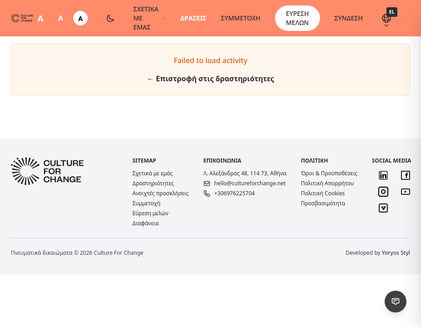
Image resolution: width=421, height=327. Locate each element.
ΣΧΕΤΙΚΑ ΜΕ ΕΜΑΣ (149, 18)
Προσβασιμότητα (323, 203)
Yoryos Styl (396, 253)
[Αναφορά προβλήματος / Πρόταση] (395, 301)
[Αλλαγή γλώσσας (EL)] (386, 18)
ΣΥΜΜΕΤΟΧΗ (241, 18)
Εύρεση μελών (150, 213)
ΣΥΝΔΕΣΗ (349, 18)
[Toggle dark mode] (110, 18)
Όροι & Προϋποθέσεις (329, 173)
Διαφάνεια (145, 223)
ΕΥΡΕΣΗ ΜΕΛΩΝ (297, 18)
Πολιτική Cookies (323, 193)
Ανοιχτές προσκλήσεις (160, 193)
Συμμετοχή (146, 203)
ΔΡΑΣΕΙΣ (193, 18)
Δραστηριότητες (153, 183)
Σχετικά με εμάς (152, 173)
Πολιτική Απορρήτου (327, 183)
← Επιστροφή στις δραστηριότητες (210, 79)
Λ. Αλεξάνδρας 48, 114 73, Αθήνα (244, 173)
